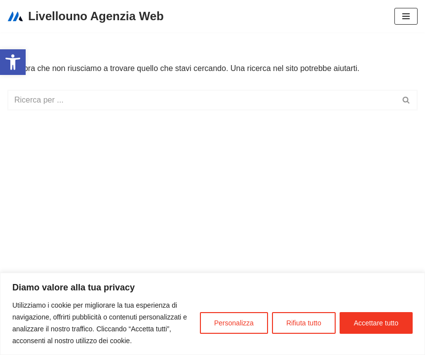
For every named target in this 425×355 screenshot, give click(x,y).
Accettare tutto (376, 323)
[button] (13, 62)
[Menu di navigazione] (406, 16)
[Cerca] (201, 100)
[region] (212, 314)
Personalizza (234, 323)
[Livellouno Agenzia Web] (85, 16)
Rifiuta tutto (303, 323)
